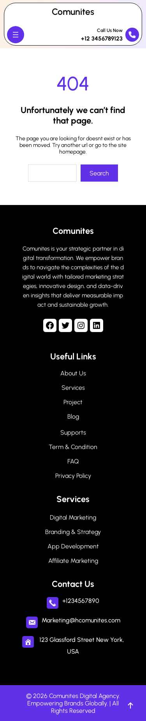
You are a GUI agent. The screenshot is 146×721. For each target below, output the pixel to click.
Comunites (73, 11)
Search (99, 173)
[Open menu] (15, 34)
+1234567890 (80, 599)
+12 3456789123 (102, 38)
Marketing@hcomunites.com (81, 618)
